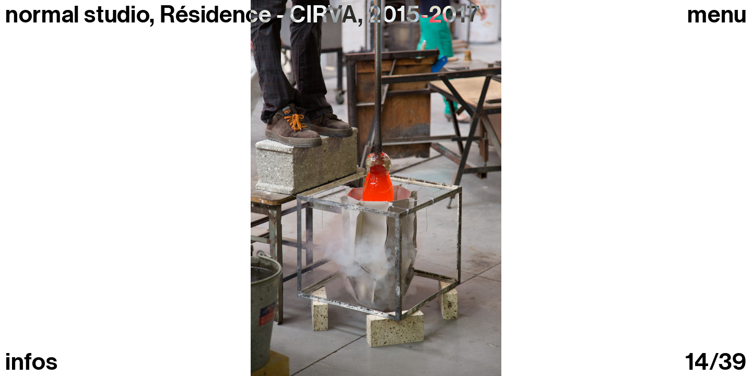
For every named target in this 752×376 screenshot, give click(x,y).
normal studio (77, 15)
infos (31, 362)
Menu (717, 15)
